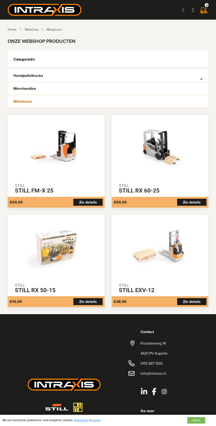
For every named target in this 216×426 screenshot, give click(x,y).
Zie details (88, 202)
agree (96, 420)
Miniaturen (54, 29)
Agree (196, 420)
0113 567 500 (151, 363)
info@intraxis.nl (153, 373)
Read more (81, 420)
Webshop (32, 29)
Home (12, 29)
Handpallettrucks (28, 75)
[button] (193, 10)
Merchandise (24, 88)
